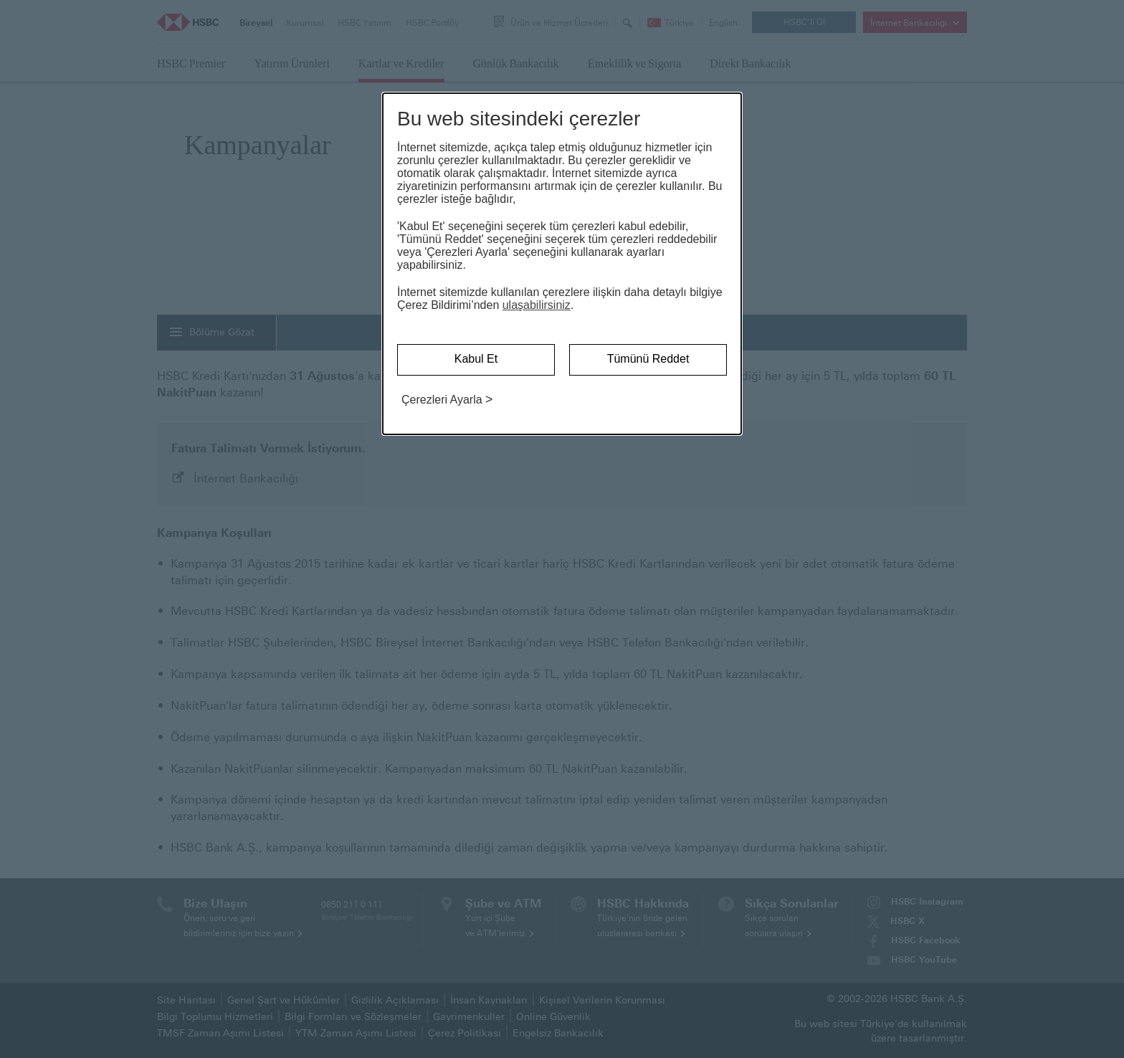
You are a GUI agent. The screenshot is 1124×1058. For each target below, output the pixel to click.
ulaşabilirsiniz (537, 305)
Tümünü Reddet (648, 359)
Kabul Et (475, 359)
